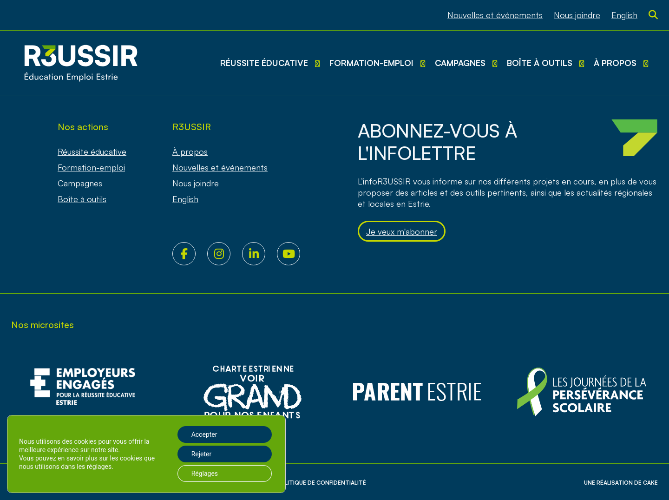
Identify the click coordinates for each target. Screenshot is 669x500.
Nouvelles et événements (495, 15)
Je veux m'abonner (401, 231)
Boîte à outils (539, 63)
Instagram (224, 253)
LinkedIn (259, 253)
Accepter (204, 434)
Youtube (294, 253)
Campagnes (460, 63)
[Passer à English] (624, 15)
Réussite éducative (264, 63)
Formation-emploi (371, 63)
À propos (615, 63)
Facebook (189, 253)
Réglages (204, 473)
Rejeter (201, 454)
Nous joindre (577, 15)
